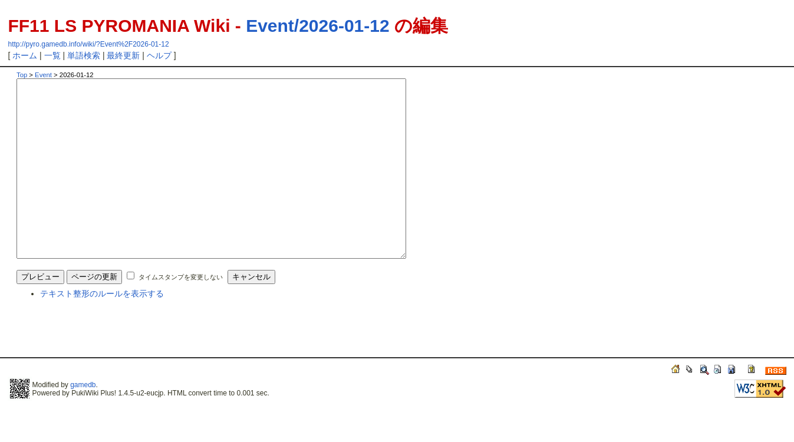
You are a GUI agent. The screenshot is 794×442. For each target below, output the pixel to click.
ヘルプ (159, 55)
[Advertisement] (154, 369)
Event (43, 74)
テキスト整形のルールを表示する (102, 329)
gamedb (82, 420)
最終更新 (123, 55)
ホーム (24, 55)
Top (22, 74)
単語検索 (83, 55)
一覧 (52, 55)
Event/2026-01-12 (318, 25)
